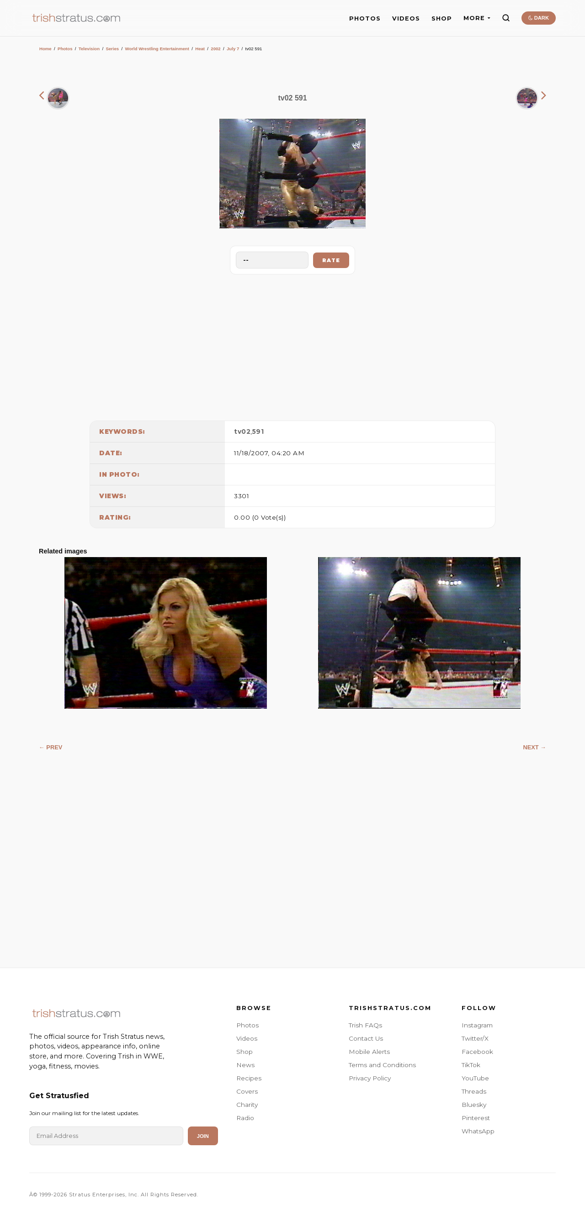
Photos (65, 48)
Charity (247, 1104)
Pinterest (476, 1117)
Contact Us (366, 1038)
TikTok (471, 1065)
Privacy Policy (370, 1078)
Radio (245, 1117)
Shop (244, 1051)
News (245, 1065)
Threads (474, 1091)
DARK (538, 18)
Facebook (477, 1051)
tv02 (242, 431)
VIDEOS (406, 18)
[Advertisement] (292, 345)
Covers (247, 1091)
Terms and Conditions (382, 1065)
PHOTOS (365, 18)
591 (258, 431)
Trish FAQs (365, 1025)
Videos (246, 1038)
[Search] (506, 18)
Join (203, 1136)
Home (45, 48)
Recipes (248, 1078)
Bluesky (474, 1104)
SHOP (441, 18)
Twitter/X (475, 1038)
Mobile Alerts (369, 1051)
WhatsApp (478, 1131)
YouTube (475, 1078)
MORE (476, 18)
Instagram (477, 1025)
